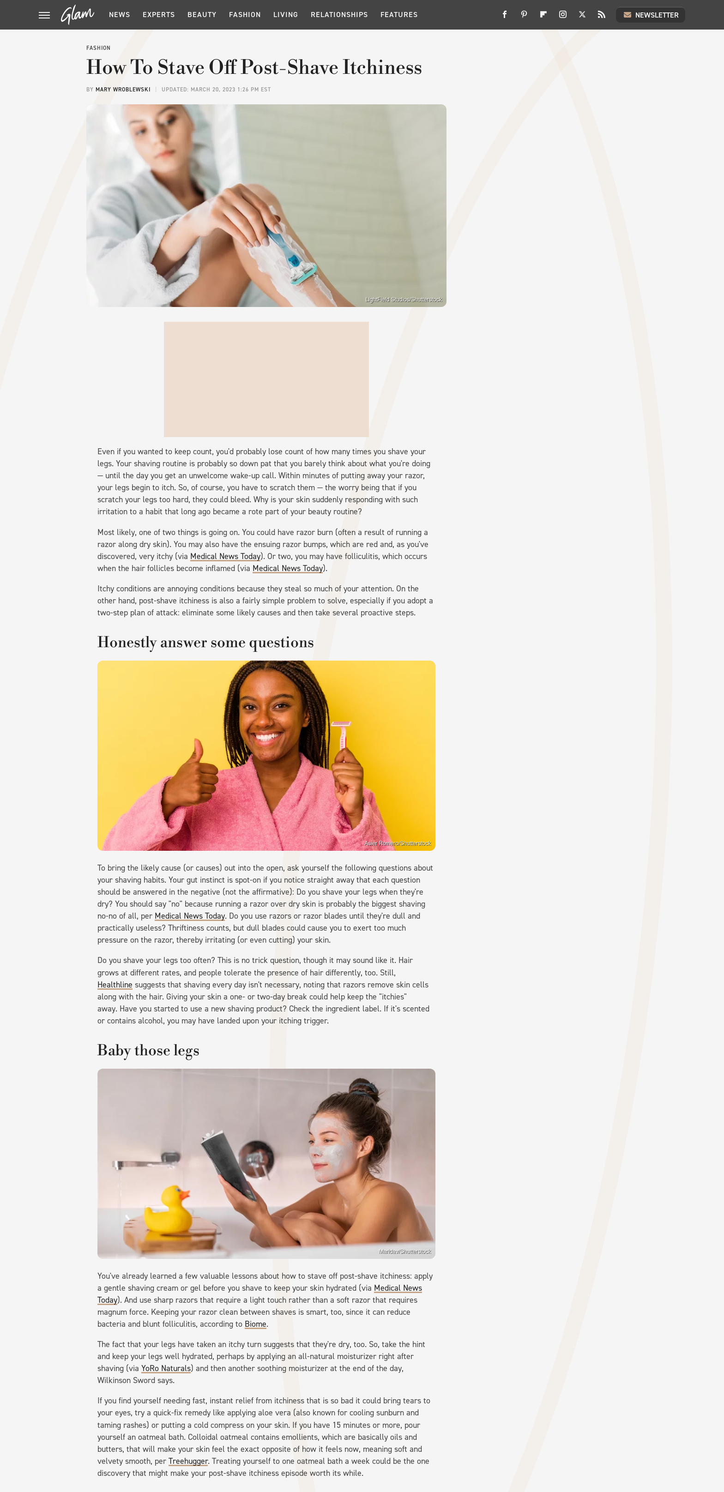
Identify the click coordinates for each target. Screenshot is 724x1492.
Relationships (339, 14)
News (119, 14)
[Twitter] (582, 18)
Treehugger (188, 1461)
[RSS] (602, 18)
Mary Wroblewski (123, 89)
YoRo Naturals (166, 1368)
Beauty (202, 14)
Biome (255, 1324)
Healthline (115, 984)
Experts (159, 14)
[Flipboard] (543, 18)
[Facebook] (505, 18)
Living (285, 14)
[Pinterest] (524, 18)
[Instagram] (563, 18)
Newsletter (650, 15)
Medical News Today (225, 556)
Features (399, 14)
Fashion (245, 14)
